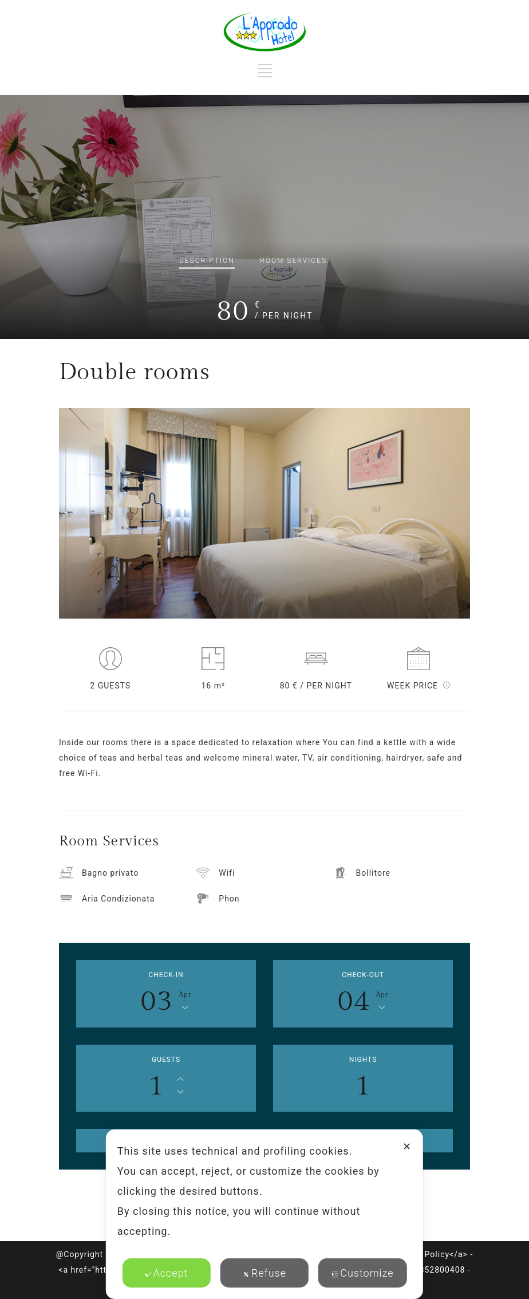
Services (293, 261)
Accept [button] (166, 1273)
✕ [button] (407, 1146)
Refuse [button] (264, 1273)
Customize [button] (362, 1273)
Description (207, 261)
